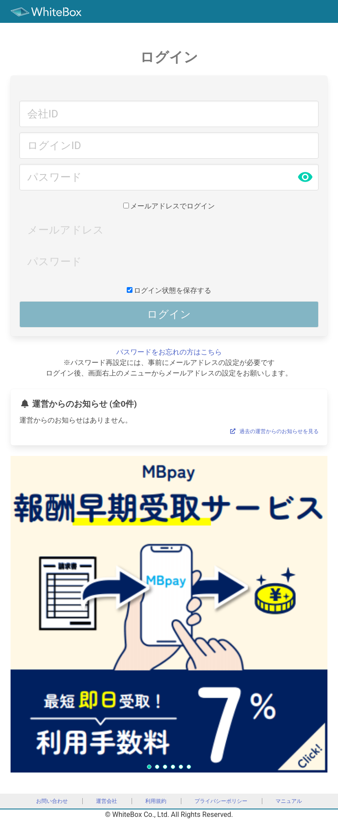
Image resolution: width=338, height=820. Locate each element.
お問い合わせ (52, 801)
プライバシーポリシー (221, 801)
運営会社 (106, 801)
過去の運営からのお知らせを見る (273, 431)
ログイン (169, 314)
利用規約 (155, 801)
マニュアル (289, 801)
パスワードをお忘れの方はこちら (169, 352)
